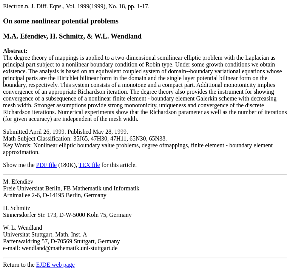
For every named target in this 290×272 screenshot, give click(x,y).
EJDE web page (55, 264)
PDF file (46, 165)
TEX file (89, 165)
